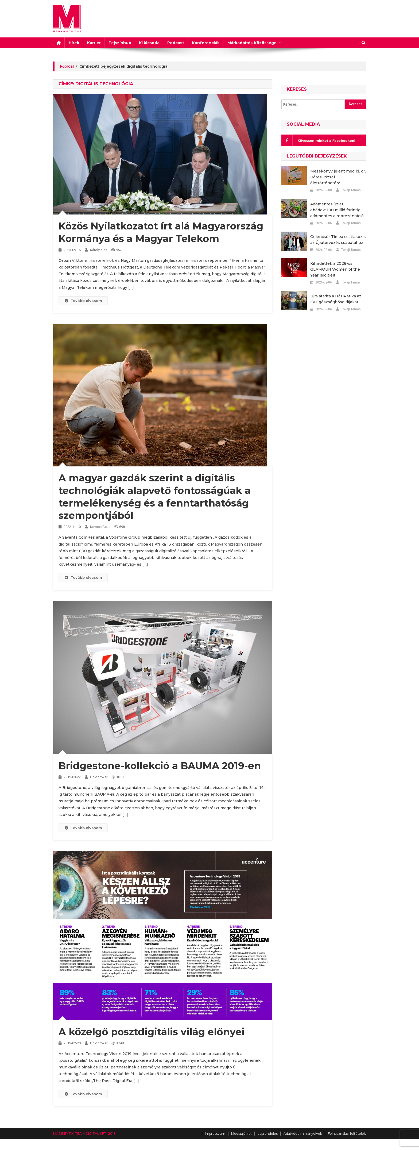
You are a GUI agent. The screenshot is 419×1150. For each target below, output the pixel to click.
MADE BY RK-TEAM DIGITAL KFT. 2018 (84, 1134)
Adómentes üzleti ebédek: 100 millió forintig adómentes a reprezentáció (337, 210)
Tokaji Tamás (351, 190)
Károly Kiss (98, 250)
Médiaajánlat (241, 1134)
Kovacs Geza (100, 527)
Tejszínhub (119, 42)
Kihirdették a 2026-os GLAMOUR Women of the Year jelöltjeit (335, 269)
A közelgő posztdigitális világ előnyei (152, 1032)
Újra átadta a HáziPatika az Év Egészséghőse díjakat (335, 299)
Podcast (175, 42)
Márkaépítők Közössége (252, 42)
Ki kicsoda (149, 42)
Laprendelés (268, 1134)
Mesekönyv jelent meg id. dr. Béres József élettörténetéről (338, 177)
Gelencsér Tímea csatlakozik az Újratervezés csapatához (338, 239)
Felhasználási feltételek (347, 1134)
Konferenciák (206, 42)
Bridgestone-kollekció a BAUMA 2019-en (160, 766)
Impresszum (215, 1134)
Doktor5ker (98, 777)
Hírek (74, 42)
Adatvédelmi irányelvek (303, 1134)
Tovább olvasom (83, 300)
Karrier (94, 42)
